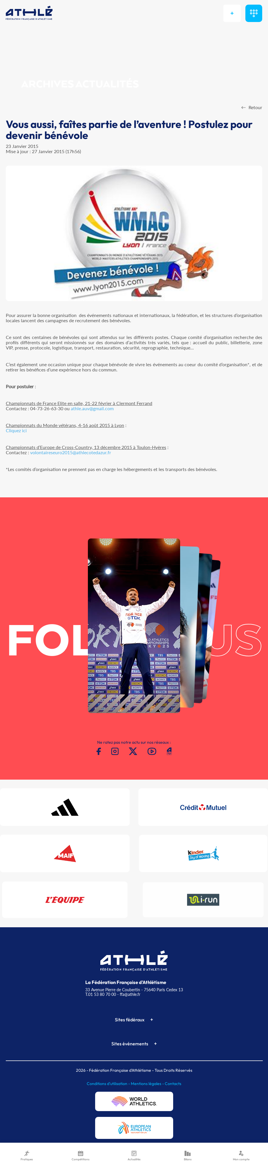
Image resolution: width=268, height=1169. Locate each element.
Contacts (173, 1083)
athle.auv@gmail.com (92, 408)
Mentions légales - (148, 1083)
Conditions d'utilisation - (109, 1083)
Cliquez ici (16, 430)
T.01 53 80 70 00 (100, 994)
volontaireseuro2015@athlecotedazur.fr (70, 452)
